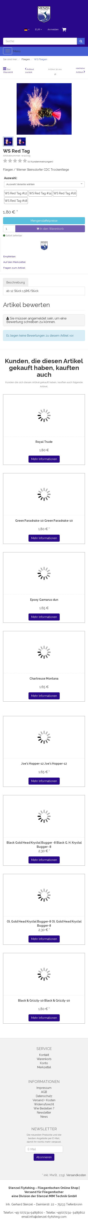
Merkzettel (44, 1067)
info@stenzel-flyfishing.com (47, 1216)
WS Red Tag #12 (16, 193)
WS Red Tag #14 (40, 193)
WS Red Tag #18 (16, 200)
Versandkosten (76, 1175)
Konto (44, 1063)
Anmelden (53, 29)
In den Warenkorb (50, 228)
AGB (44, 1092)
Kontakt (44, 1055)
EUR (38, 29)
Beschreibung (15, 282)
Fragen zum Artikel (14, 267)
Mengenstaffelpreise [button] (44, 220)
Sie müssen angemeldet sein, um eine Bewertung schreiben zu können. (36, 320)
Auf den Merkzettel (14, 262)
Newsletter (44, 1112)
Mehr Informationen (44, 459)
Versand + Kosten (44, 1100)
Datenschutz (44, 1096)
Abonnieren (44, 1157)
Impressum (44, 1087)
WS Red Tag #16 (65, 193)
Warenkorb (44, 1059)
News (44, 1116)
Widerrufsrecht (44, 1104)
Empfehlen (9, 256)
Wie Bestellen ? (44, 1108)
